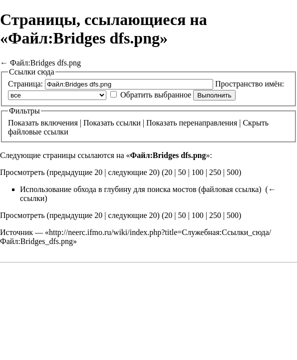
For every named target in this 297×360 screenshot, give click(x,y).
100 (198, 172)
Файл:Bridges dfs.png (45, 62)
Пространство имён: (249, 84)
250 (215, 172)
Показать (23, 122)
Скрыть (255, 122)
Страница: (25, 84)
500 (233, 172)
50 (182, 172)
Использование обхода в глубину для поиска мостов (108, 189)
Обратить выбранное (155, 94)
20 (168, 172)
